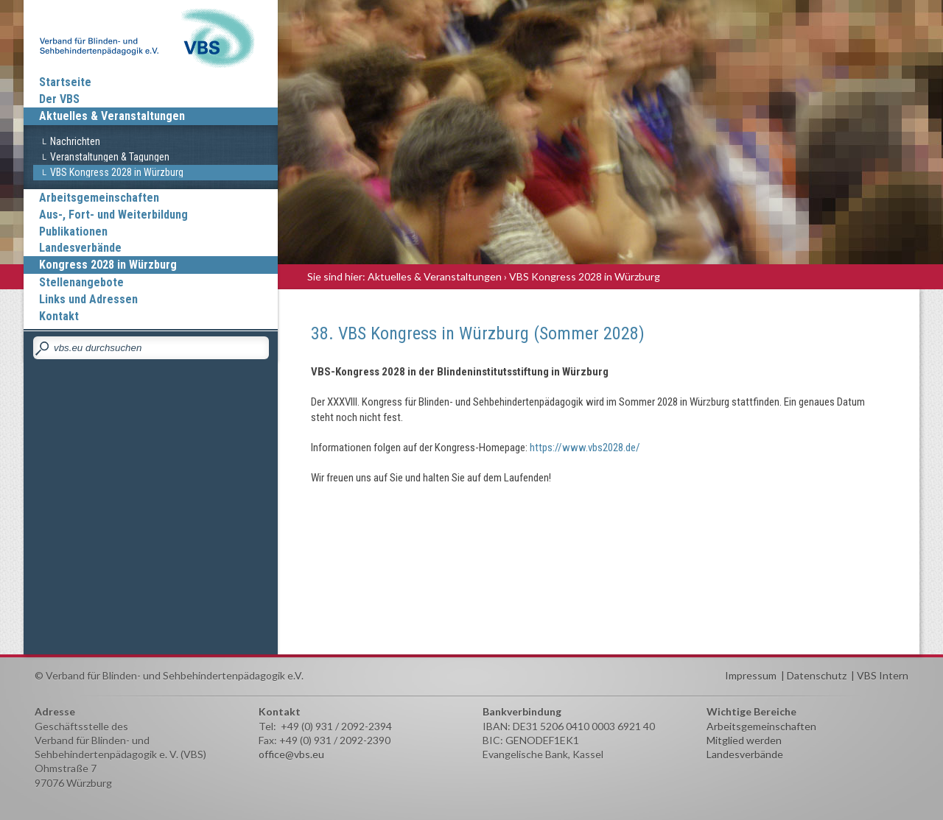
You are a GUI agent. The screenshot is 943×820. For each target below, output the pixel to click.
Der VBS (59, 99)
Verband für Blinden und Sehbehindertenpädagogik (151, 37)
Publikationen (73, 231)
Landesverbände (80, 248)
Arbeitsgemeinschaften (99, 198)
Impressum (751, 675)
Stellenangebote (81, 282)
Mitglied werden (744, 740)
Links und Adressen (88, 299)
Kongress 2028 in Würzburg (108, 265)
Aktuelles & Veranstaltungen (112, 116)
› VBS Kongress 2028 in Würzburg (582, 276)
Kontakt (59, 316)
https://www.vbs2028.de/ (585, 447)
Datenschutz (816, 675)
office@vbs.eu (291, 754)
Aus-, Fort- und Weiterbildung (113, 215)
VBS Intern (882, 675)
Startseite (65, 82)
